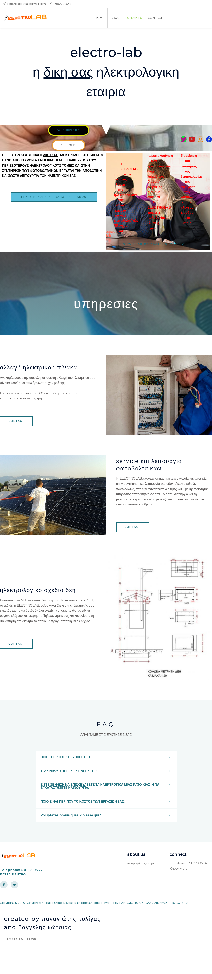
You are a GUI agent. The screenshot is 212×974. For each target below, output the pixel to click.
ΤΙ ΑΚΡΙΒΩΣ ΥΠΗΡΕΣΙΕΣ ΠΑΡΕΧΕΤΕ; (68, 771)
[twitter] (199, 4)
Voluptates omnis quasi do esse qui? (71, 815)
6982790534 (62, 4)
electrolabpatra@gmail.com (26, 4)
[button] (106, 757)
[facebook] (207, 4)
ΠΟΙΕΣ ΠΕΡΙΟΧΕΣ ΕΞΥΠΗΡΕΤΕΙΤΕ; (67, 757)
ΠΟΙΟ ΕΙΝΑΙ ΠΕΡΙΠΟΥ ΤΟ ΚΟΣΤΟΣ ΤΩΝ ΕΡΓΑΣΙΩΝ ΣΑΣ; (82, 801)
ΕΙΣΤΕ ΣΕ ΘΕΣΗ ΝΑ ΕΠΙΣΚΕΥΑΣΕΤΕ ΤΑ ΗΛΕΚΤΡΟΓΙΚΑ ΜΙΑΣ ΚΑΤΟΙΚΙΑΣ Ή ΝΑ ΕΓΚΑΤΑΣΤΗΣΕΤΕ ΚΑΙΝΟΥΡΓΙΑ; (100, 786)
